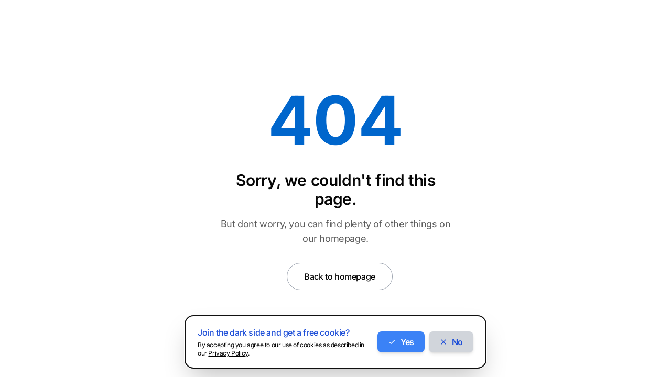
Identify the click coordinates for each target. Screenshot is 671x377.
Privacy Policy (227, 353)
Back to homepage (339, 276)
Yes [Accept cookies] (401, 342)
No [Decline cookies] (451, 342)
